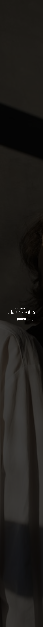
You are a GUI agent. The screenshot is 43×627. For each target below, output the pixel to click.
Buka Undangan (21, 319)
